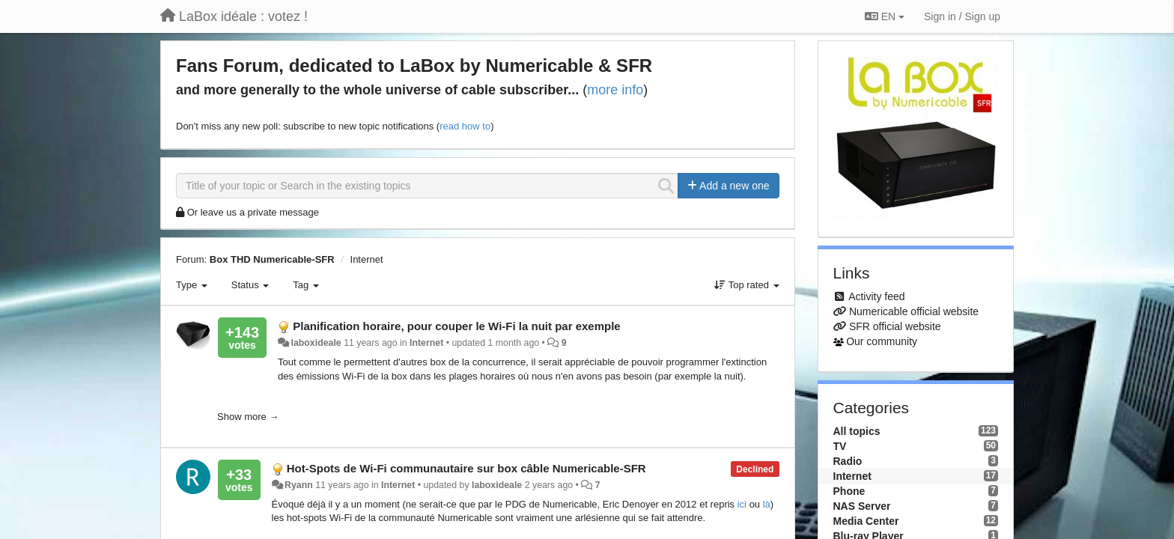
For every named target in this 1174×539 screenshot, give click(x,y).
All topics (856, 431)
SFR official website (895, 326)
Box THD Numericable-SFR (272, 259)
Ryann (299, 485)
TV (840, 446)
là (766, 504)
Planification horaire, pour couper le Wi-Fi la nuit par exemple (456, 326)
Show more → (248, 416)
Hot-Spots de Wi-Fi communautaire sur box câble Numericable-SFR (466, 468)
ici (741, 504)
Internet (366, 259)
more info (615, 89)
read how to (465, 126)
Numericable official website (914, 311)
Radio (848, 461)
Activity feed (876, 296)
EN (884, 16)
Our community (881, 341)
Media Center (866, 521)
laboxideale (316, 343)
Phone (849, 491)
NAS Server (862, 506)
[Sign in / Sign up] (962, 16)
